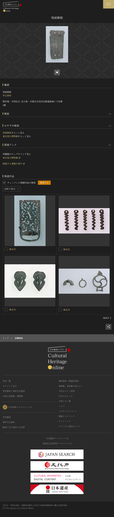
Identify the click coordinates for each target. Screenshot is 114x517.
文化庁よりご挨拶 (67, 390)
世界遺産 (7, 417)
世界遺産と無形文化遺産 (14, 390)
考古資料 (7, 95)
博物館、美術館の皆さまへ (71, 386)
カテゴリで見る (10, 386)
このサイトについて (68, 411)
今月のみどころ (66, 396)
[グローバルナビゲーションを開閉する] (108, 4)
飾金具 (12, 249)
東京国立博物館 (10, 136)
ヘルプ (62, 406)
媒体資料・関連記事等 (69, 380)
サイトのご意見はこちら (70, 426)
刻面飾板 (7, 132)
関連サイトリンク (67, 416)
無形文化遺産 (9, 422)
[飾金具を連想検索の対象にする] (6, 249)
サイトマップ (65, 421)
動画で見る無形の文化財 (14, 427)
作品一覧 (7, 380)
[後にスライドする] (107, 318)
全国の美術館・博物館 (13, 396)
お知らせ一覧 (65, 401)
